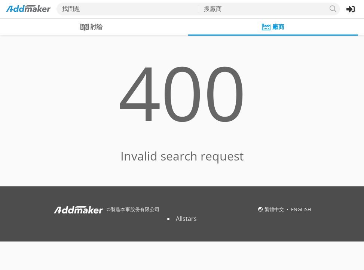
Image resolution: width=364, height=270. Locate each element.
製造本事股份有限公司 (135, 209)
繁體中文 (274, 209)
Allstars (186, 218)
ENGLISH (301, 209)
